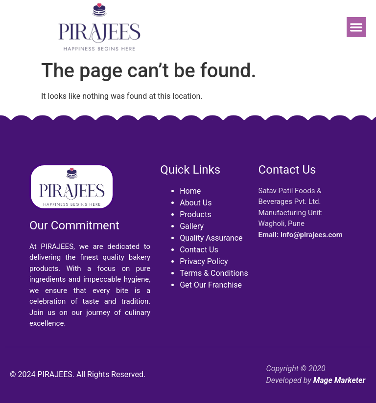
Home (190, 191)
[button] (357, 27)
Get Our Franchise (211, 285)
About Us (196, 202)
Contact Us (199, 249)
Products (195, 214)
